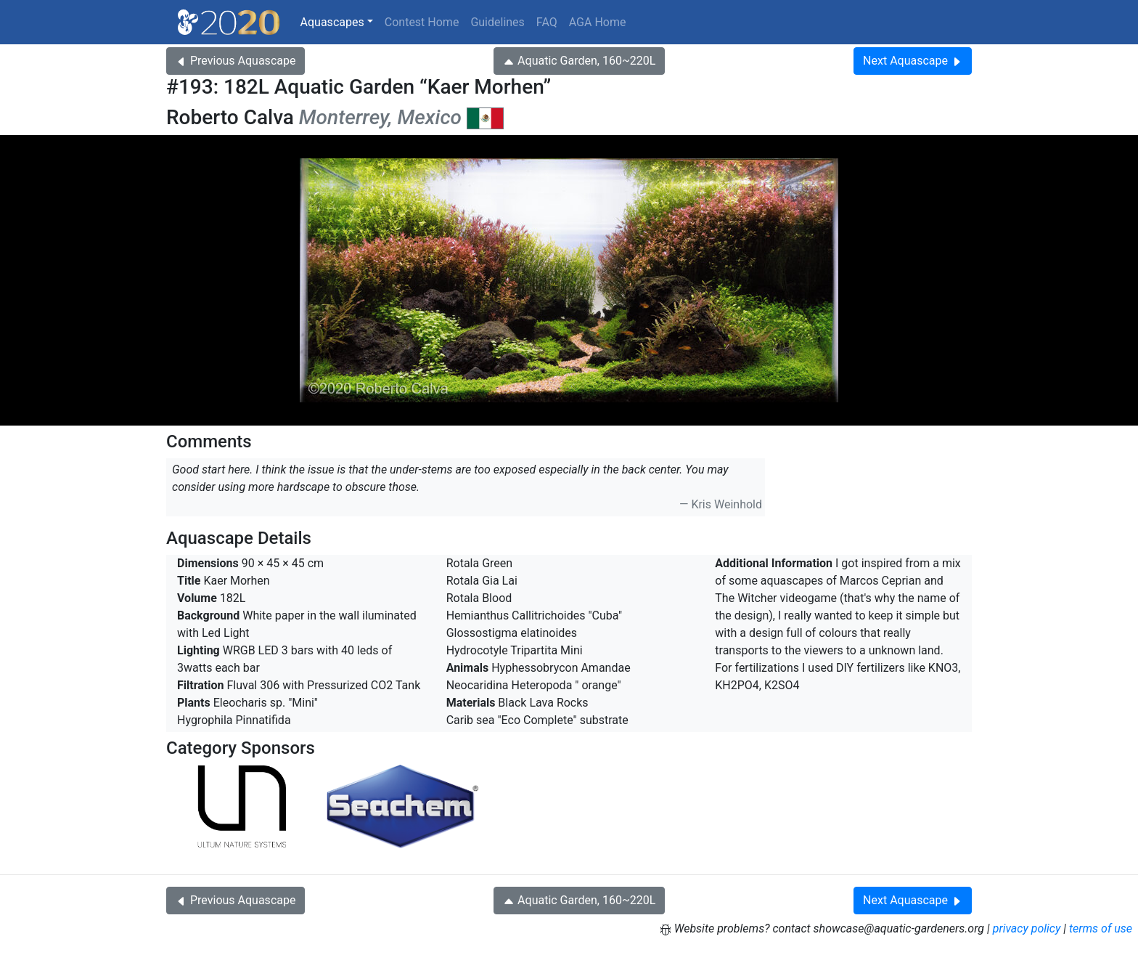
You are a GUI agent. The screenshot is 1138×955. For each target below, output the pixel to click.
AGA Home (597, 22)
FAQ (546, 22)
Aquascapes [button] (332, 22)
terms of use (1100, 928)
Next (912, 61)
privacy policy (1027, 928)
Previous (235, 61)
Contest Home (422, 22)
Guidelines (497, 22)
